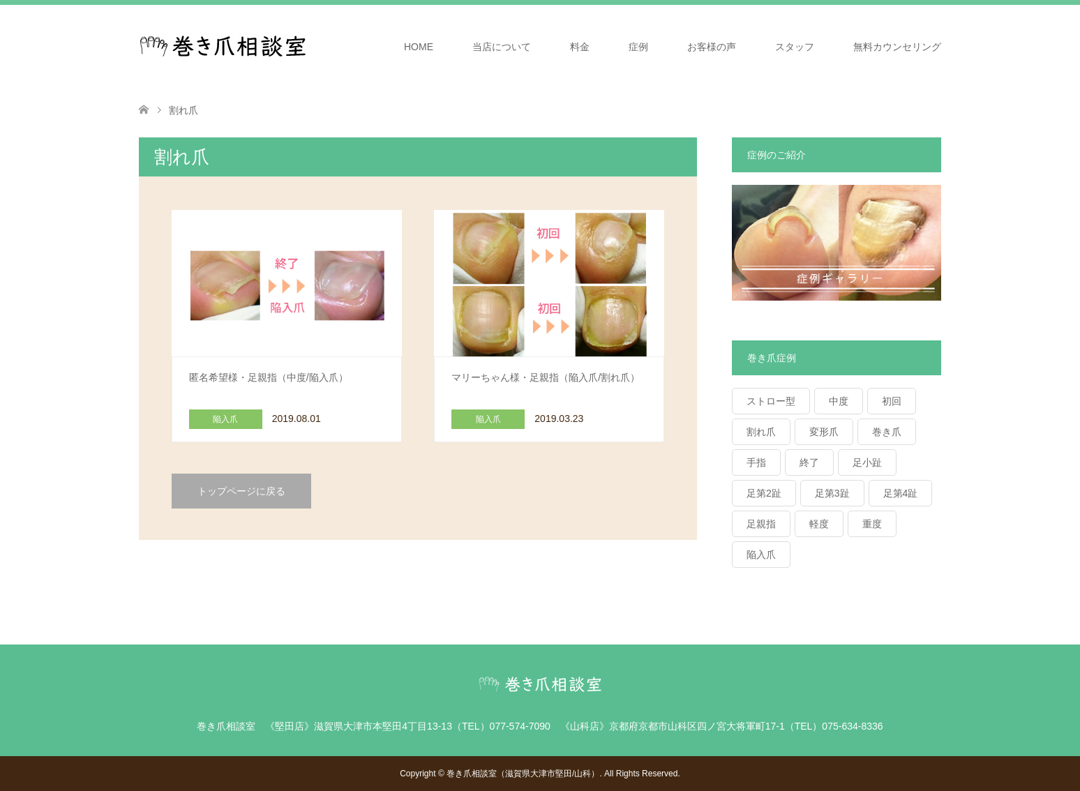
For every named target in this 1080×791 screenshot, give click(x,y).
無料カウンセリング (897, 46)
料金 (580, 46)
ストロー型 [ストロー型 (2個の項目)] (771, 401)
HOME (418, 46)
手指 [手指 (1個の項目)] (756, 462)
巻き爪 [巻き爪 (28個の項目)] (886, 431)
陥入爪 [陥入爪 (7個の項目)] (761, 554)
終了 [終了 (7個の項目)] (809, 462)
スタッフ (794, 46)
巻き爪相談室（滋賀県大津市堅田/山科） (523, 773)
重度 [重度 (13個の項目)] (872, 523)
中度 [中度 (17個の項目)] (838, 401)
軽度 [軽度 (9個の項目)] (819, 523)
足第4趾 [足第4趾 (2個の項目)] (900, 493)
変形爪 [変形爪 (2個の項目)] (824, 431)
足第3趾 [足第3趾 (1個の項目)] (832, 493)
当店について (501, 46)
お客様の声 (711, 46)
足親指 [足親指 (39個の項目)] (761, 523)
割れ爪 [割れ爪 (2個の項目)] (761, 431)
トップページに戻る (241, 491)
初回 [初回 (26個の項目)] (891, 401)
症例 (638, 46)
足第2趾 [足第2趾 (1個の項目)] (764, 493)
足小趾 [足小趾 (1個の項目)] (867, 462)
